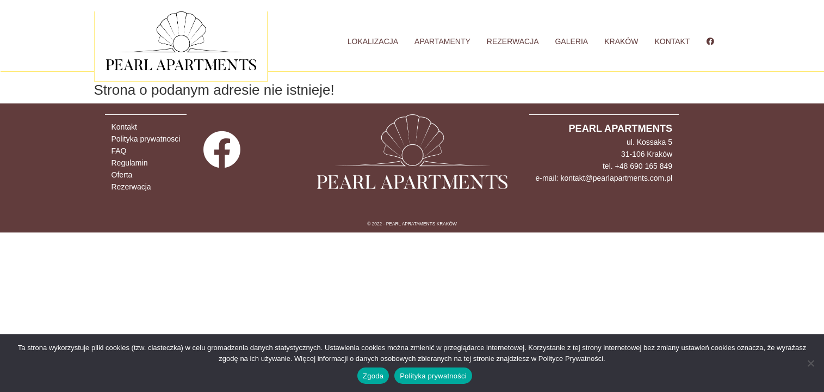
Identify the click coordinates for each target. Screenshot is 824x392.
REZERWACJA (513, 41)
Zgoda (373, 376)
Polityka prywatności (433, 376)
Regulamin (129, 162)
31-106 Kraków (646, 154)
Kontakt (124, 126)
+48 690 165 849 (644, 166)
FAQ (119, 150)
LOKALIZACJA (373, 41)
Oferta (122, 174)
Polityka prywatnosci (146, 138)
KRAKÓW (621, 41)
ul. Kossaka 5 (649, 142)
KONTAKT (672, 41)
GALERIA (571, 41)
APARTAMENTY (442, 41)
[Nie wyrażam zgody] (810, 363)
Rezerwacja (131, 186)
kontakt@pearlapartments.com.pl (616, 178)
